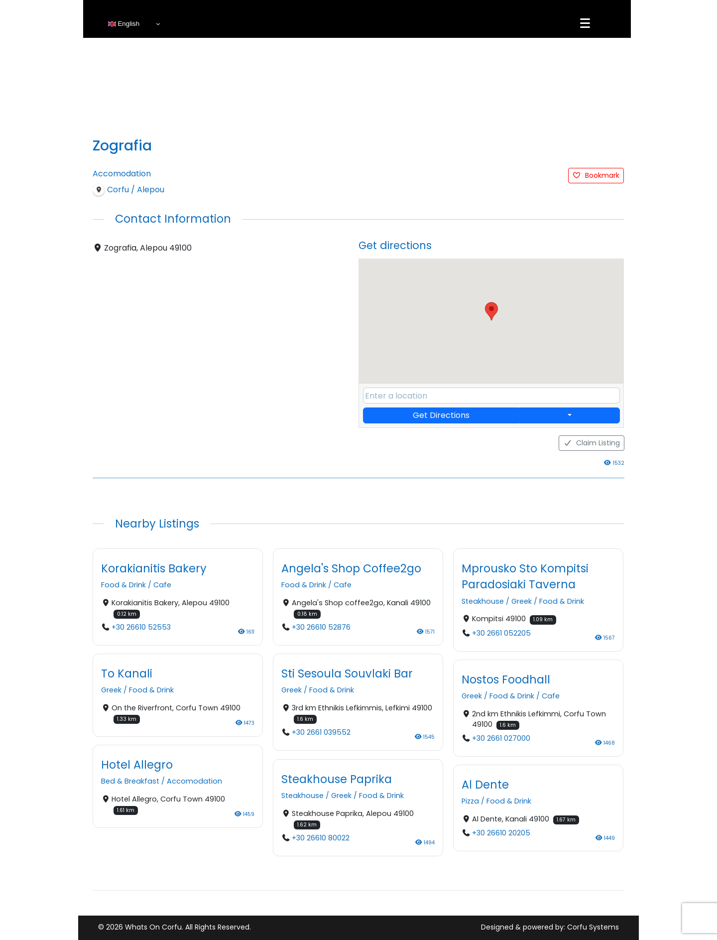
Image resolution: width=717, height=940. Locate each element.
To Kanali (126, 673)
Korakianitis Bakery (154, 568)
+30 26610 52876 (321, 628)
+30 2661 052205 (501, 633)
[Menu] (585, 23)
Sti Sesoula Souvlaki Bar (347, 673)
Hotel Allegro (137, 765)
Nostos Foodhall (506, 679)
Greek (521, 601)
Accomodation (122, 173)
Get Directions (441, 415)
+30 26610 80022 (321, 838)
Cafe (162, 585)
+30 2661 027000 (501, 739)
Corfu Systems (593, 927)
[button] (491, 311)
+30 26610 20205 (501, 833)
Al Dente (485, 785)
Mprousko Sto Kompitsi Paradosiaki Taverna (525, 576)
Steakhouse (483, 601)
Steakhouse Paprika (336, 779)
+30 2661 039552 (321, 733)
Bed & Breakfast (130, 782)
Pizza (470, 801)
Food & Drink (123, 585)
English (123, 24)
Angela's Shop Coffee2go (351, 568)
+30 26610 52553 (141, 628)
